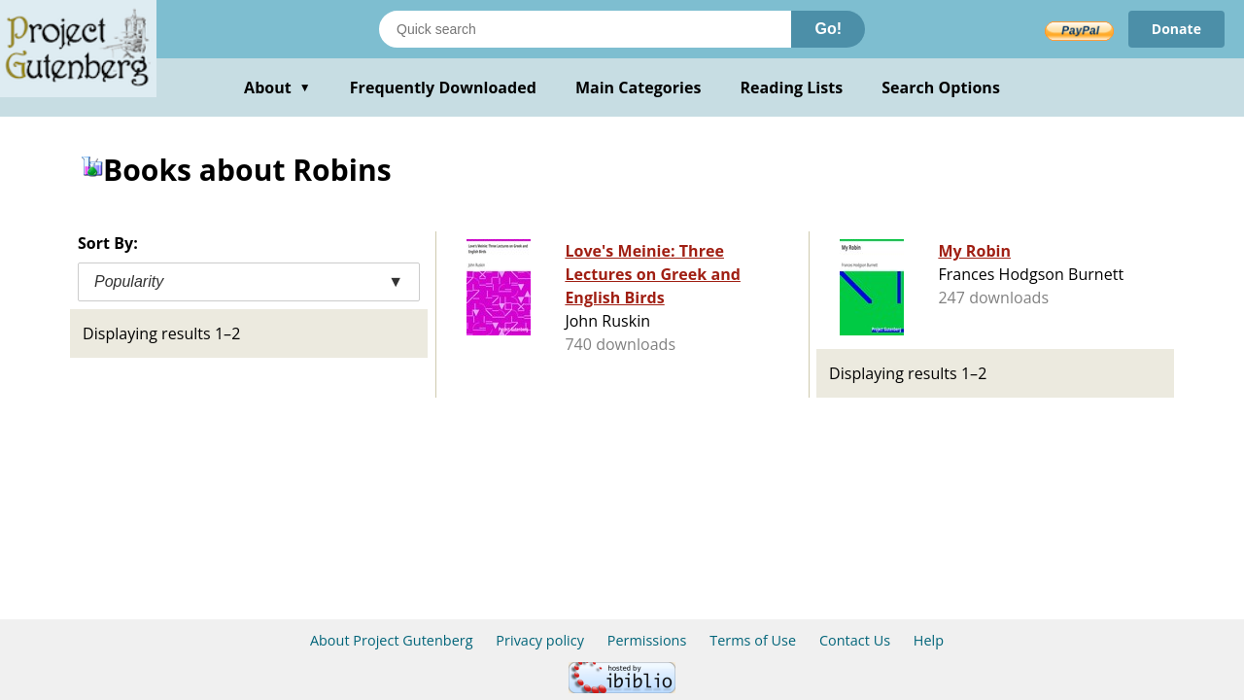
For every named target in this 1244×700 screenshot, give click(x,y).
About (277, 87)
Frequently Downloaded (443, 87)
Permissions (647, 640)
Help (929, 640)
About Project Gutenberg (391, 640)
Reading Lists (792, 87)
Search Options (940, 87)
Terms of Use (752, 640)
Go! (828, 28)
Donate (1176, 28)
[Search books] (585, 29)
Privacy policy (540, 640)
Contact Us (854, 640)
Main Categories (638, 87)
